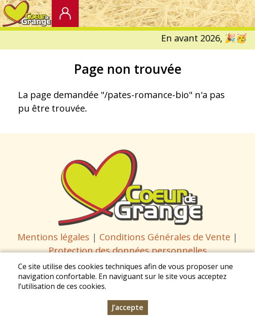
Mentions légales (53, 237)
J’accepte (127, 308)
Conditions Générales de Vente (166, 237)
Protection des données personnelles (128, 250)
